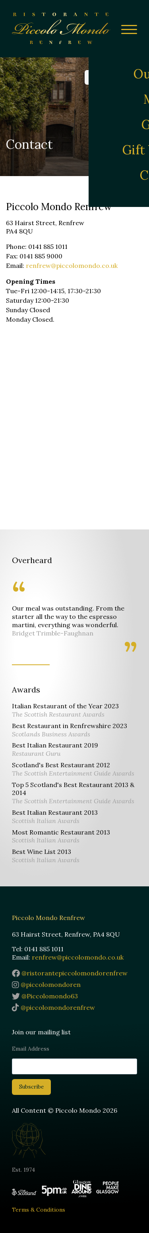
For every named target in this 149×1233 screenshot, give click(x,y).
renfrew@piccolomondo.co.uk (72, 265)
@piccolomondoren (46, 984)
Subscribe (31, 1086)
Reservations (111, 77)
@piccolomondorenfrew (53, 1007)
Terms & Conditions (38, 1209)
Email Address (30, 1048)
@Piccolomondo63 (45, 996)
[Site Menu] (126, 30)
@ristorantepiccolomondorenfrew (70, 973)
